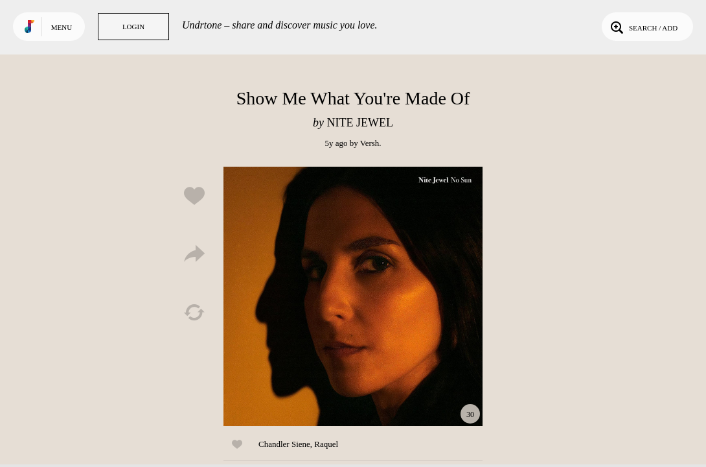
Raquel (326, 444)
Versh (370, 143)
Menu (61, 27)
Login (133, 26)
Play (353, 296)
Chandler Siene (284, 444)
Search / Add (643, 26)
